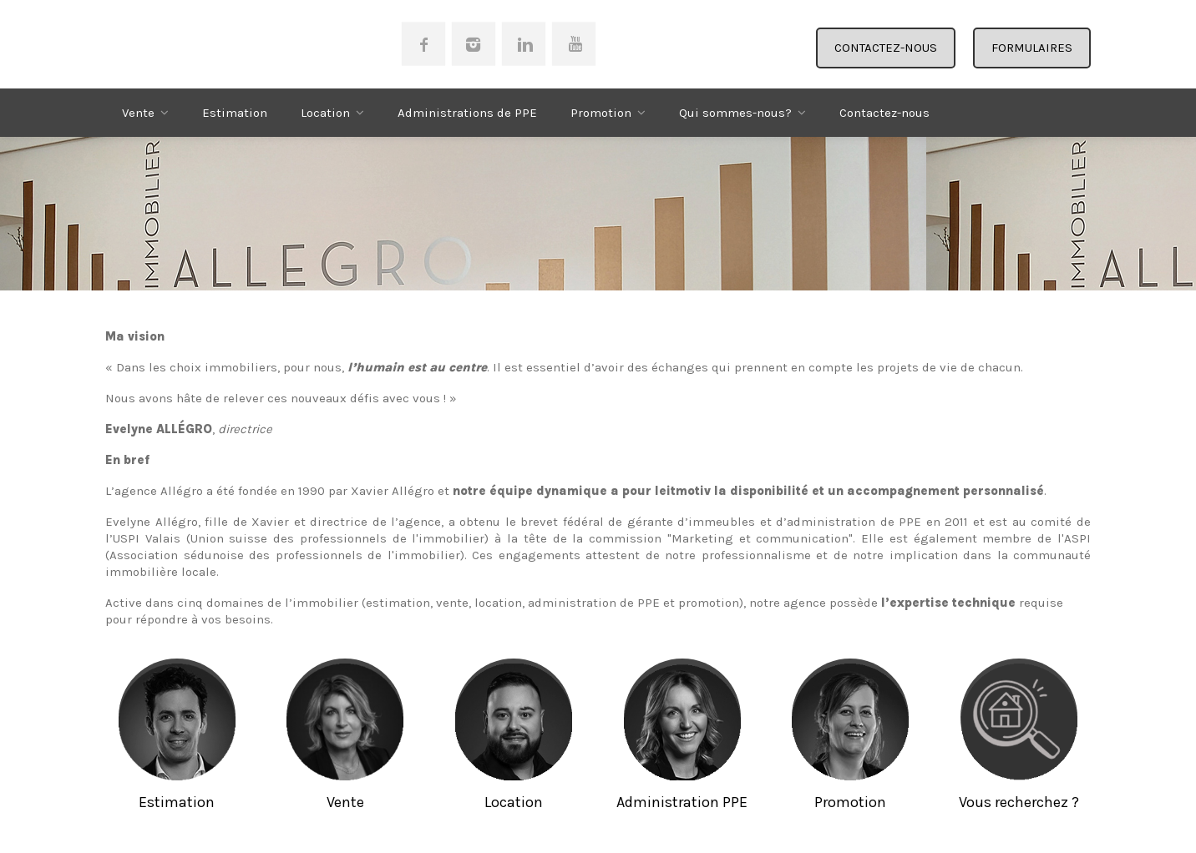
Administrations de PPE (467, 112)
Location (325, 112)
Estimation (234, 112)
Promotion (600, 112)
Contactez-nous (884, 112)
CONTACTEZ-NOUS (885, 47)
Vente (138, 112)
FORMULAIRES (1031, 47)
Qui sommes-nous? (735, 112)
